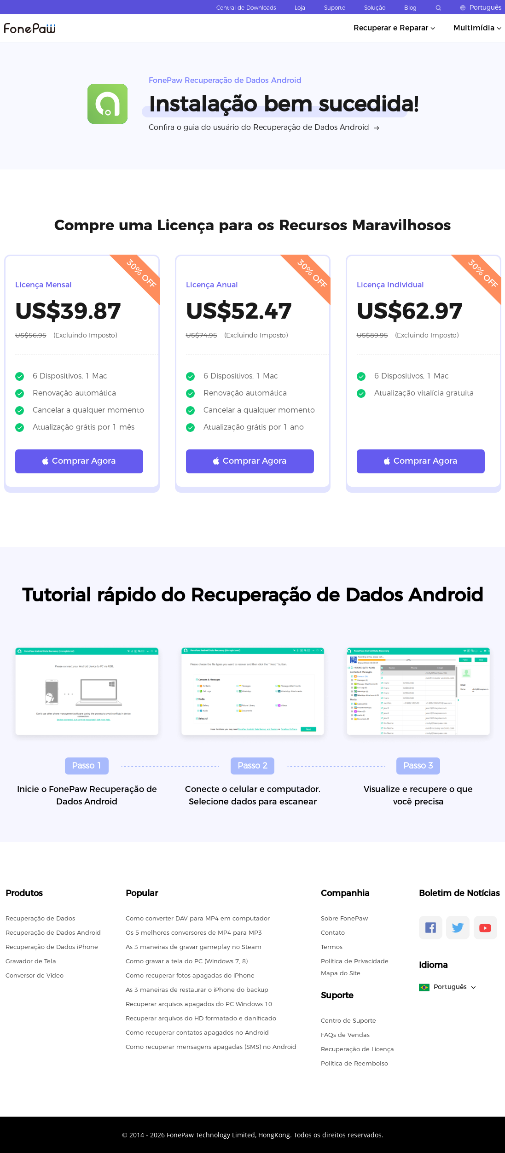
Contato (333, 932)
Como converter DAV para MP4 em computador (198, 918)
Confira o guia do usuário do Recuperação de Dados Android (259, 127)
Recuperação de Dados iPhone (52, 946)
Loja (300, 7)
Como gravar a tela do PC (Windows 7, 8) (187, 961)
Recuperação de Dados (40, 918)
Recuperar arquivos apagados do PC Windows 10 (199, 1003)
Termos (331, 946)
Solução (374, 7)
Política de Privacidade (355, 961)
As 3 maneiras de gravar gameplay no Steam (193, 946)
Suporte (334, 7)
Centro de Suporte (348, 1020)
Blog (410, 7)
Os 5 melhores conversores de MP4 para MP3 (194, 932)
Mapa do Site (340, 973)
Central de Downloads (246, 7)
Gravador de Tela (31, 961)
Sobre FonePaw (344, 918)
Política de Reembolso (354, 1063)
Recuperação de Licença (357, 1049)
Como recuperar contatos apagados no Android (197, 1032)
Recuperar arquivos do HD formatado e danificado (201, 1018)
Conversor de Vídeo (35, 975)
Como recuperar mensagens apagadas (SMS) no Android (211, 1046)
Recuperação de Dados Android (53, 932)
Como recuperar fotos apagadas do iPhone (190, 975)
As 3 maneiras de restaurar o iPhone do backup (197, 989)
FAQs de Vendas (345, 1034)
